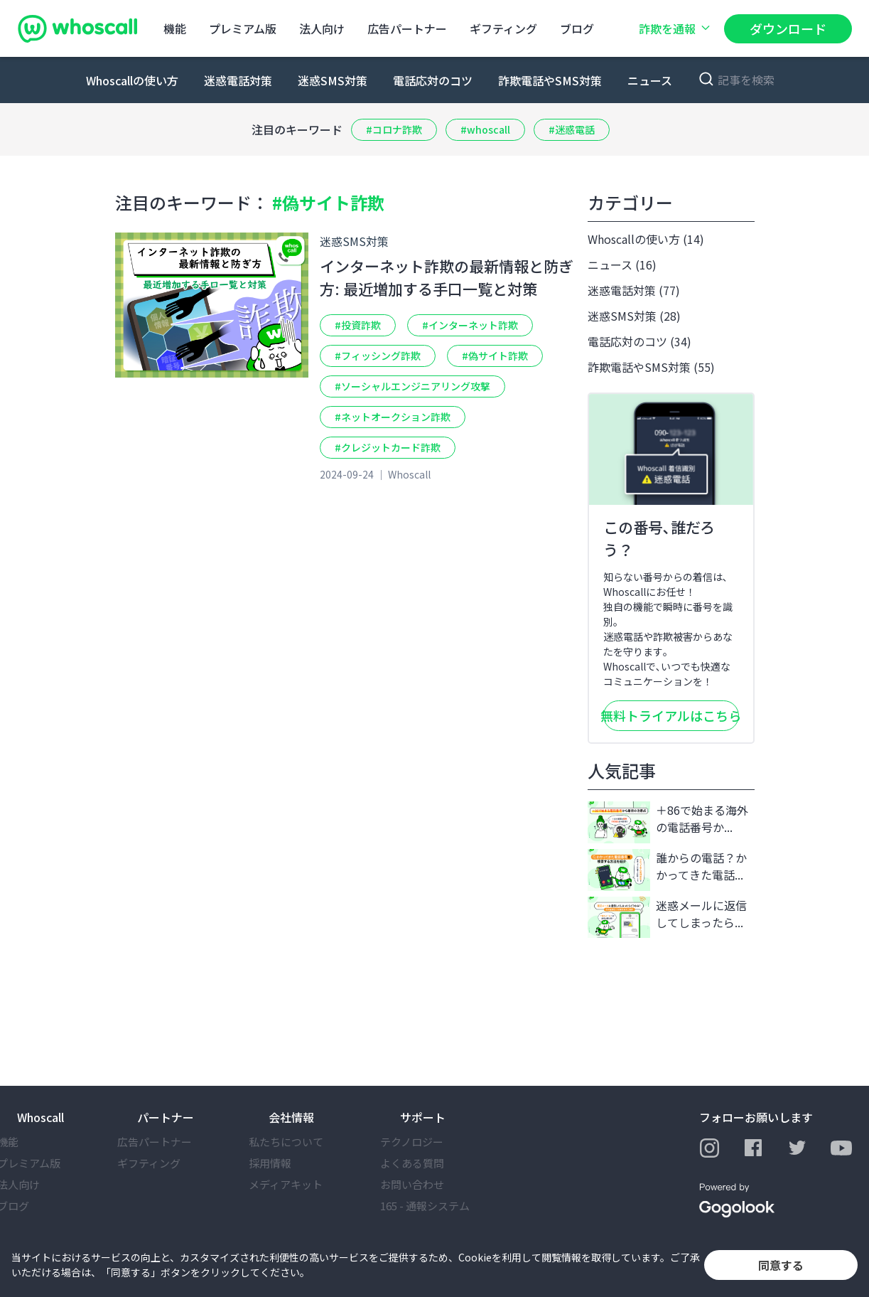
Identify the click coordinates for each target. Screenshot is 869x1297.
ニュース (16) (622, 264)
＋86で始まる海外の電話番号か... (668, 822)
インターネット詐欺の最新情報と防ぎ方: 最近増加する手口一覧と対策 (446, 277)
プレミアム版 (242, 28)
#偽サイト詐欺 (495, 355)
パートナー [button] (165, 1117)
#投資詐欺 (358, 325)
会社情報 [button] (291, 1117)
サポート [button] (423, 1117)
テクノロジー (431, 1141)
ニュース (649, 80)
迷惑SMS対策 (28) (634, 315)
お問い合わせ (432, 1184)
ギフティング (503, 28)
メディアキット (305, 1184)
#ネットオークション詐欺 (392, 417)
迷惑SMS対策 (332, 80)
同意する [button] (781, 1265)
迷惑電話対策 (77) (634, 290)
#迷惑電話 (572, 129)
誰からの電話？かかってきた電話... (667, 870)
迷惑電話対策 (238, 80)
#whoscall (485, 129)
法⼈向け (322, 28)
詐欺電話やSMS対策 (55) (651, 366)
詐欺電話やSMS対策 (550, 80)
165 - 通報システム (445, 1205)
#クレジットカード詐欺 (388, 447)
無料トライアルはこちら (671, 715)
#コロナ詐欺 (394, 129)
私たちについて (306, 1141)
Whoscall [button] (40, 1117)
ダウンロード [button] (788, 28)
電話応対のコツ (433, 80)
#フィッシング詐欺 (378, 355)
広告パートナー (407, 28)
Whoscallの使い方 (132, 80)
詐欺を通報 (676, 28)
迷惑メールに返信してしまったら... (667, 918)
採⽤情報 (290, 1162)
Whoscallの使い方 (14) (646, 238)
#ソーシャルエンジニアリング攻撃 (412, 386)
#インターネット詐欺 (470, 325)
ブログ (577, 28)
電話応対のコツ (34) (639, 341)
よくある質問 (432, 1162)
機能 (174, 28)
